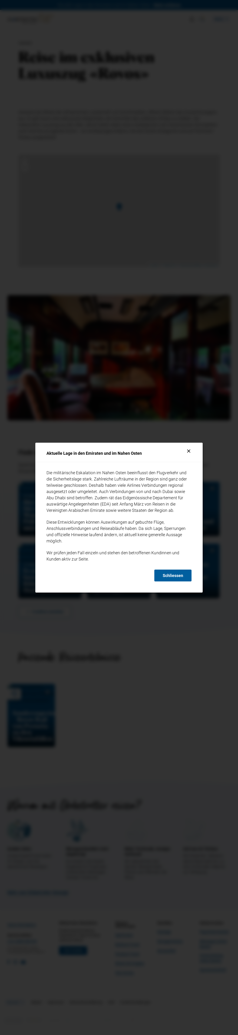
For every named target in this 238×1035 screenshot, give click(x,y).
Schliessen (173, 575)
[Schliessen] (189, 451)
